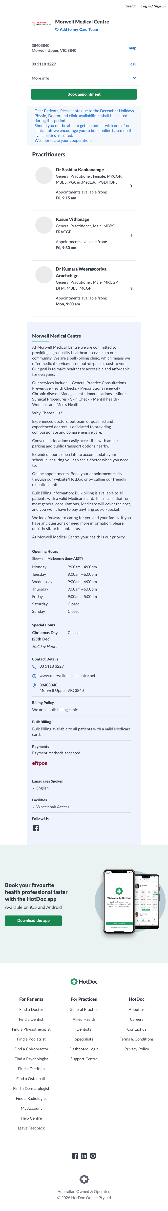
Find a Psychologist (31, 1059)
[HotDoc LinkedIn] (84, 1156)
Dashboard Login (84, 1049)
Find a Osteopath (31, 1079)
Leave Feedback (31, 1128)
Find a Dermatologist (31, 1089)
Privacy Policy (137, 1049)
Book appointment (84, 94)
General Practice (83, 1010)
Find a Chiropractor (31, 1049)
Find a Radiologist (31, 1099)
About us (137, 1010)
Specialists (84, 1039)
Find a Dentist (31, 1019)
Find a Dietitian (31, 1069)
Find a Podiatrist (31, 1039)
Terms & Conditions (137, 1039)
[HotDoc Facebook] (75, 1156)
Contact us (136, 1029)
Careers (136, 1019)
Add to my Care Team (76, 30)
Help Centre (31, 1118)
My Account (31, 1108)
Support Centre (83, 1059)
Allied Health (84, 1019)
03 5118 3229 (52, 666)
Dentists (84, 1029)
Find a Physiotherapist (31, 1029)
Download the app (33, 921)
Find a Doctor (31, 1010)
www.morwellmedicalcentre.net (67, 676)
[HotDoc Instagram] (92, 1156)
